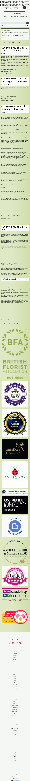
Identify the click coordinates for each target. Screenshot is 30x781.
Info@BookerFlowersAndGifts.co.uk (15, 16)
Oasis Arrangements (15, 711)
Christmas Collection (15, 672)
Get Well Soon (15, 674)
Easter (15, 732)
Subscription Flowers (15, 697)
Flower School (15, 766)
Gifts (15, 758)
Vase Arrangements (15, 709)
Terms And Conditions (15, 774)
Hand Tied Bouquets (15, 707)
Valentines (15, 682)
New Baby (15, 678)
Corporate (15, 764)
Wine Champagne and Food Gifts (15, 713)
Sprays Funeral (15, 663)
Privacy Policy (15, 778)
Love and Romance (15, 676)
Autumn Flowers (15, 686)
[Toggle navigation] (2, 25)
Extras (15, 734)
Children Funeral (15, 651)
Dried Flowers (15, 701)
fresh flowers (10, 59)
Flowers (15, 752)
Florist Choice (8, 36)
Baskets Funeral (15, 653)
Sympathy (15, 680)
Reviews (15, 760)
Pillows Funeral (15, 657)
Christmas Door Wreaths (15, 724)
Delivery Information (15, 776)
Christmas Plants (15, 722)
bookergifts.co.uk (7, 71)
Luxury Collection (15, 703)
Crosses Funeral (15, 647)
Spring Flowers (5, 92)
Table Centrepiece (15, 715)
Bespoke (15, 665)
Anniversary (15, 688)
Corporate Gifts (15, 699)
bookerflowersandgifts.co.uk (10, 69)
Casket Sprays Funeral (15, 649)
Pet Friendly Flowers (15, 705)
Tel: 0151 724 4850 (15, 13)
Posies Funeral (15, 655)
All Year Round (15, 690)
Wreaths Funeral (15, 661)
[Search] (13, 23)
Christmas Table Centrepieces (15, 728)
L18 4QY (19, 19)
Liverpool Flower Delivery (20, 65)
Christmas (15, 738)
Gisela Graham (12, 140)
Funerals (15, 754)
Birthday (15, 670)
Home (15, 750)
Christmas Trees (15, 726)
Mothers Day (15, 695)
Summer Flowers (15, 684)
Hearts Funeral (15, 659)
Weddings (15, 756)
